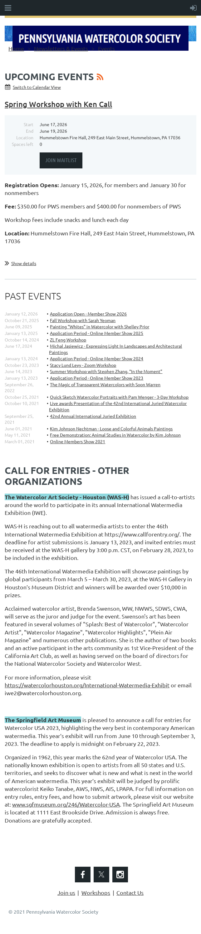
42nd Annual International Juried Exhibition (93, 416)
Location (24, 137)
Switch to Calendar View (37, 87)
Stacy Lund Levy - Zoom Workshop (83, 365)
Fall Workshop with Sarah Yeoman (82, 320)
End (29, 131)
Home (16, 48)
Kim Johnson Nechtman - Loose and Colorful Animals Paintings (111, 428)
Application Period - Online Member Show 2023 (96, 378)
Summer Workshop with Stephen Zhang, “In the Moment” (106, 371)
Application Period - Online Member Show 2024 (96, 358)
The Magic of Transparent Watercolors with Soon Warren (105, 384)
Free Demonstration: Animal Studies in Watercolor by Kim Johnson (115, 435)
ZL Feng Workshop (68, 339)
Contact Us (130, 892)
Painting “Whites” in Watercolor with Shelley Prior (99, 326)
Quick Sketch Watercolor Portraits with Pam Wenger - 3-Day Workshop (119, 397)
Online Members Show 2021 (77, 441)
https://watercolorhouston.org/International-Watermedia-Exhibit (87, 685)
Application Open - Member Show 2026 (88, 313)
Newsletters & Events (61, 48)
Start (28, 124)
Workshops (95, 892)
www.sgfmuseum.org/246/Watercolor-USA (66, 804)
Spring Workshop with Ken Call (58, 104)
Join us (66, 892)
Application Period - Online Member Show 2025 (96, 333)
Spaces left (22, 144)
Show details (23, 263)
